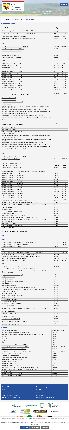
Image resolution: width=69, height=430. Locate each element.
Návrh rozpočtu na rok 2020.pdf (11, 63)
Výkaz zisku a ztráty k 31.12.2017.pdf (12, 275)
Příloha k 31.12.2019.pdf (8, 104)
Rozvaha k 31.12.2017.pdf (9, 293)
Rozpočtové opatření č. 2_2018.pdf (12, 373)
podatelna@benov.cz (13, 397)
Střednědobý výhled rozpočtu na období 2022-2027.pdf (18, 31)
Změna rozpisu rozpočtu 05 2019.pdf (13, 179)
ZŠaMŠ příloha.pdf (7, 283)
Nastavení (45, 427)
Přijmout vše (24, 427)
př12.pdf (4, 343)
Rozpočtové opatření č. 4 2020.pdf (12, 81)
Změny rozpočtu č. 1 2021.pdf (10, 55)
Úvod (3, 19)
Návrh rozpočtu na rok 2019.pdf (11, 159)
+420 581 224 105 (13, 395)
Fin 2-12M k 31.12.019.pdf (9, 98)
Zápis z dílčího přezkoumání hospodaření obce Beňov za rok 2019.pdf (22, 116)
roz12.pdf (4, 339)
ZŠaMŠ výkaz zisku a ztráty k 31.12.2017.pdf (14, 281)
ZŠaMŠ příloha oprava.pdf (9, 301)
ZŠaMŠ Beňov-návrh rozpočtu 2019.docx (14, 258)
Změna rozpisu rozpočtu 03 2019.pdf (13, 175)
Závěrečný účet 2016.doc (9, 306)
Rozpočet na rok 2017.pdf (9, 361)
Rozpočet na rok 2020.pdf (9, 65)
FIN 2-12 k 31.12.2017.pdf (8, 273)
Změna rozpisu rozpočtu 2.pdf (11, 79)
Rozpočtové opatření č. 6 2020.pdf (12, 90)
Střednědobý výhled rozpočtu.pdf (12, 359)
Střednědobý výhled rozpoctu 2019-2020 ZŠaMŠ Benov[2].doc (20, 254)
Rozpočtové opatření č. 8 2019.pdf (12, 198)
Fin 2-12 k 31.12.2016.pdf (8, 311)
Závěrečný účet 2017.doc (9, 285)
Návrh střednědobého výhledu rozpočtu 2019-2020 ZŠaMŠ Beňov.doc (22, 252)
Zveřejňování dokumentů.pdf (10, 355)
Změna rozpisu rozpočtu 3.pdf (11, 83)
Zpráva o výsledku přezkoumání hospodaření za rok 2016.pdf (20, 369)
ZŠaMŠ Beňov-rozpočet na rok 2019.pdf (13, 260)
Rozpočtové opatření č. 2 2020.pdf (12, 75)
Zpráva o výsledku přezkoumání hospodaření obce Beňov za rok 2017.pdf (24, 271)
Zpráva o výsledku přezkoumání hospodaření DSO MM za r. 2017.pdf (22, 334)
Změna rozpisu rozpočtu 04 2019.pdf (13, 177)
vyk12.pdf (4, 341)
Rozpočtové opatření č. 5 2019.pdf (12, 189)
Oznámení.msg (6, 371)
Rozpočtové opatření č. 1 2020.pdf (12, 71)
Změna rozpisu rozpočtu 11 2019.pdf (12, 193)
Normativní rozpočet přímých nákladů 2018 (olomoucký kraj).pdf (21, 256)
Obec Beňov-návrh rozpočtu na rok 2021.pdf (15, 47)
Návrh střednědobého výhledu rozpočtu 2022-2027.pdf (18, 34)
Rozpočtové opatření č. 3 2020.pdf (12, 77)
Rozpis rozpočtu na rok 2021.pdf (11, 51)
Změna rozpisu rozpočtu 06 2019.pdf (13, 183)
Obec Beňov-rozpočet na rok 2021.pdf (13, 49)
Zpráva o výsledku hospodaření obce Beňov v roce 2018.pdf (19, 202)
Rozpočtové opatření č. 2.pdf (10, 365)
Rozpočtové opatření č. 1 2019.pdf (11, 173)
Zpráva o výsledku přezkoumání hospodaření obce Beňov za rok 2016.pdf (24, 308)
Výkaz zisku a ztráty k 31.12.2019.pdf (12, 102)
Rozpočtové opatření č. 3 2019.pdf (12, 185)
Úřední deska (19, 19)
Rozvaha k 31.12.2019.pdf (9, 100)
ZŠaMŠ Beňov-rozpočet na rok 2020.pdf (14, 246)
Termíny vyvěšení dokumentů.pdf (12, 353)
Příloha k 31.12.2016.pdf (8, 316)
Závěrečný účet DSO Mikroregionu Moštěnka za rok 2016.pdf (20, 367)
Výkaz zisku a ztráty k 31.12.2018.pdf (12, 211)
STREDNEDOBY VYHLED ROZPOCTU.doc (14, 349)
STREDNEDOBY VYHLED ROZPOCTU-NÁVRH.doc (16, 351)
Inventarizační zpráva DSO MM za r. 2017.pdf (15, 345)
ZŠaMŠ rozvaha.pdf (7, 279)
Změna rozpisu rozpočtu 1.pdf (10, 73)
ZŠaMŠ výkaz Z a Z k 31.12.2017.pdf (12, 303)
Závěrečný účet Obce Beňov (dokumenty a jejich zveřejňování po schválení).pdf (26, 111)
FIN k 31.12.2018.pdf (7, 209)
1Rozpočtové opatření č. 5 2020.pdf (12, 85)
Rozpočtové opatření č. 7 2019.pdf (12, 196)
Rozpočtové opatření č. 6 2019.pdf (12, 191)
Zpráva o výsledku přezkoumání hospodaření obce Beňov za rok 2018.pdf (24, 204)
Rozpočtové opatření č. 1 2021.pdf (11, 57)
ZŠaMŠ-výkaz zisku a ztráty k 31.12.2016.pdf (14, 321)
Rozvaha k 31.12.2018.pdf (9, 207)
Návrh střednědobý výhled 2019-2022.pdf (14, 36)
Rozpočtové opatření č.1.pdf (10, 363)
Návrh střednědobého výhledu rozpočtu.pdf (15, 357)
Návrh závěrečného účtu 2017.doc (12, 267)
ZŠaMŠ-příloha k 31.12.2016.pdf (10, 324)
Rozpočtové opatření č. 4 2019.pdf (12, 187)
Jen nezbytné (35, 427)
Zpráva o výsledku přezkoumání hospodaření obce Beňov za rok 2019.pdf (24, 109)
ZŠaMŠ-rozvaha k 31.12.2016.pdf (11, 319)
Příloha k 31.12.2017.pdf (8, 277)
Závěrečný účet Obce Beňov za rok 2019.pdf (15, 113)
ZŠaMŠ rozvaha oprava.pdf (10, 299)
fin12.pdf (4, 336)
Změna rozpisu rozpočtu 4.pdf (11, 88)
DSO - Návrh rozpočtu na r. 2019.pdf (12, 375)
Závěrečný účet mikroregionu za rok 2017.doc (15, 332)
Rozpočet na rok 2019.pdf (9, 165)
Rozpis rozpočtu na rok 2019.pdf (11, 167)
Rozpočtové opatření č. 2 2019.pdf (12, 181)
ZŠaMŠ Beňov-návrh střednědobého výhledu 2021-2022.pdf (19, 242)
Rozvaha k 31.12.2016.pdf (9, 314)
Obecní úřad (10, 19)
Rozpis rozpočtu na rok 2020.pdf (11, 67)
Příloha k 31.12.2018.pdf (8, 213)
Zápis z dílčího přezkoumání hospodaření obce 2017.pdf (18, 269)
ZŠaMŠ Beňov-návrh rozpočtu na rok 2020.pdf (15, 244)
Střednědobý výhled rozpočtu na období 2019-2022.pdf (18, 38)
